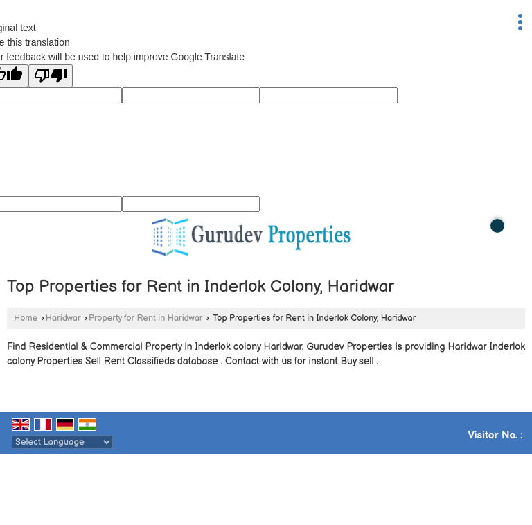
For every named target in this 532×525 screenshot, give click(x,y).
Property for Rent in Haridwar (145, 318)
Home (25, 318)
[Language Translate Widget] (62, 442)
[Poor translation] (50, 75)
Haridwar (63, 318)
